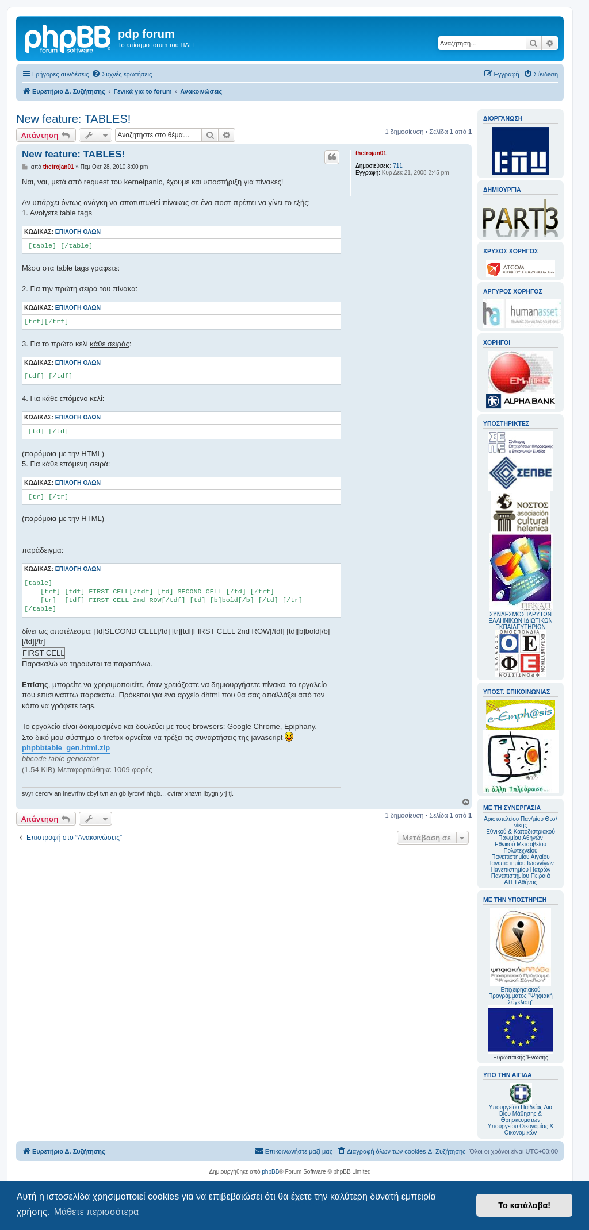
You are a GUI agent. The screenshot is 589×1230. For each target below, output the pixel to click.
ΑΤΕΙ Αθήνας (520, 882)
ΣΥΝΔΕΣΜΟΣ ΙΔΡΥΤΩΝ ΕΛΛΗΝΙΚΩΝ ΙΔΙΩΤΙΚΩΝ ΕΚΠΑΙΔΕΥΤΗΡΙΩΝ (520, 620)
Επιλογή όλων (78, 232)
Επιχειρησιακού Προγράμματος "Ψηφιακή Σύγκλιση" (520, 956)
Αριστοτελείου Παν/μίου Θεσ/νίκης (520, 822)
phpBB (270, 1172)
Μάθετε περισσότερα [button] (96, 1212)
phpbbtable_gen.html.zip (66, 747)
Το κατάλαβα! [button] (524, 1205)
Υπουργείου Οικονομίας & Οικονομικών (521, 1129)
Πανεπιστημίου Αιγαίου (520, 857)
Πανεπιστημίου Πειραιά (520, 876)
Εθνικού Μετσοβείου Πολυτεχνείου (520, 847)
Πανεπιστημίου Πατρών (521, 869)
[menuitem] (121, 74)
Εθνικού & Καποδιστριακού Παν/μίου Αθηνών (520, 834)
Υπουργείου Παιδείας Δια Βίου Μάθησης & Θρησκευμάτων (521, 1113)
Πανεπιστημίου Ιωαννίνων (520, 863)
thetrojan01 (371, 153)
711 (398, 166)
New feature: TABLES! (73, 119)
